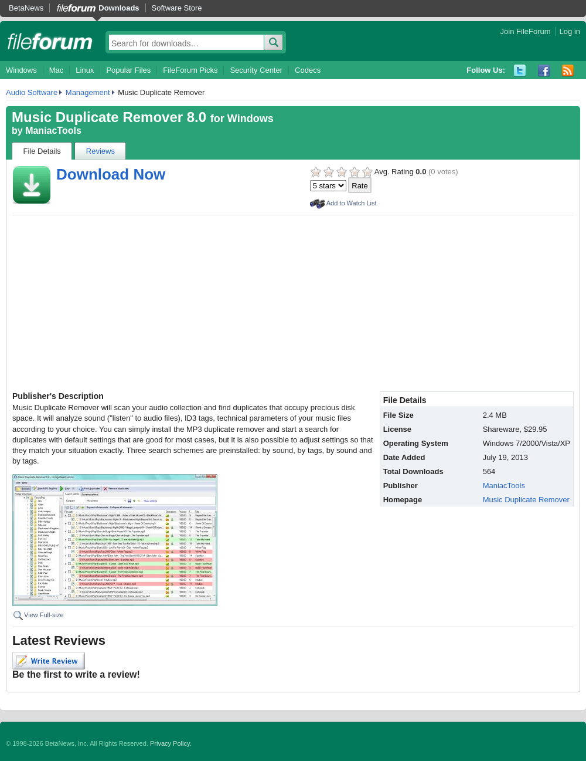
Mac (56, 70)
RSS (568, 71)
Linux (85, 70)
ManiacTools (53, 131)
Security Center (256, 70)
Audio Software (31, 92)
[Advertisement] (293, 303)
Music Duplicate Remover (526, 499)
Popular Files (128, 70)
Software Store (177, 8)
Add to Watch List (351, 203)
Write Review (48, 660)
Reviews (100, 151)
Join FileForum (525, 31)
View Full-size (44, 614)
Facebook (544, 71)
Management (88, 92)
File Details (42, 151)
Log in (570, 31)
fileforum (50, 41)
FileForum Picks (190, 70)
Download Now (110, 174)
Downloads (118, 8)
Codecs (308, 70)
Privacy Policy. (171, 743)
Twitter (520, 71)
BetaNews (26, 8)
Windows (21, 70)
